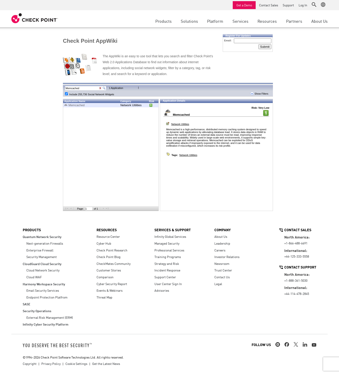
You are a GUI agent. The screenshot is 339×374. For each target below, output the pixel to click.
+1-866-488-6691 (295, 243)
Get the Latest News (106, 363)
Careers (219, 250)
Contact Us (222, 277)
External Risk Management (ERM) (49, 317)
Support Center (165, 277)
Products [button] (163, 21)
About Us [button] (319, 21)
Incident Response (167, 270)
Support (288, 5)
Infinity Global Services (170, 236)
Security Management (41, 256)
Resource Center (108, 236)
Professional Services (169, 250)
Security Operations (37, 311)
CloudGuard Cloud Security (42, 263)
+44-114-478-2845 (296, 293)
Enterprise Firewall (39, 250)
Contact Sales (268, 5)
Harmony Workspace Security (44, 284)
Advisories (161, 290)
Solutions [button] (189, 21)
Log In (303, 5)
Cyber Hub (104, 243)
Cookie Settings (76, 363)
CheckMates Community (114, 263)
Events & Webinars (110, 290)
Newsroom (221, 263)
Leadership (222, 243)
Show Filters (259, 93)
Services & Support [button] (172, 229)
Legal (218, 283)
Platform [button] (215, 21)
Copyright (30, 363)
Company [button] (222, 229)
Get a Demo (244, 5)
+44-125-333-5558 (296, 256)
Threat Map (104, 297)
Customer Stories (109, 270)
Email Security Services (42, 290)
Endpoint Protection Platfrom (46, 297)
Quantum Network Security (42, 236)
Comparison (105, 277)
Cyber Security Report (112, 283)
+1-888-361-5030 (295, 280)
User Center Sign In (168, 283)
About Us (220, 236)
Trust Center (223, 270)
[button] (314, 4)
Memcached (77, 105)
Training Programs (167, 256)
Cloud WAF (34, 277)
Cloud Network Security (42, 270)
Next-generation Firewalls (44, 243)
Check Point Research (112, 250)
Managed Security (166, 243)
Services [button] (240, 21)
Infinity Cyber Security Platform (45, 324)
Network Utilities (130, 105)
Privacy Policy (51, 363)
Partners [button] (294, 21)
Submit (265, 46)
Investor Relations (227, 256)
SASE (26, 304)
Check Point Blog (109, 256)
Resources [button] (267, 21)
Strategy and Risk (166, 263)
